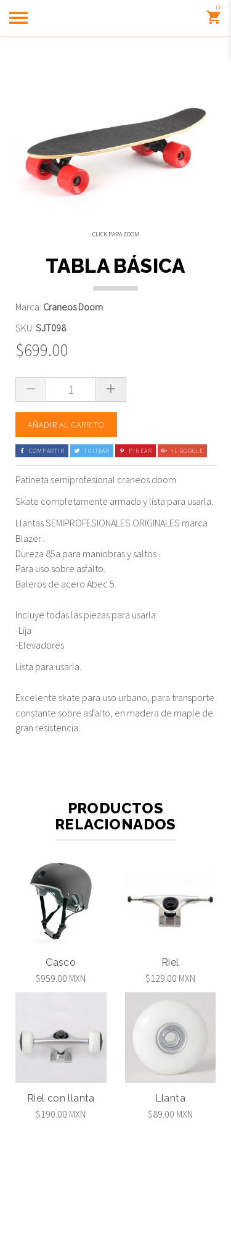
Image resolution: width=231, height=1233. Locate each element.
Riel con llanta (61, 1144)
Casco (61, 1008)
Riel (170, 1008)
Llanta (170, 1144)
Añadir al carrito (66, 470)
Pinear (135, 496)
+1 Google (182, 496)
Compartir (42, 496)
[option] (40, 271)
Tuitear (92, 496)
